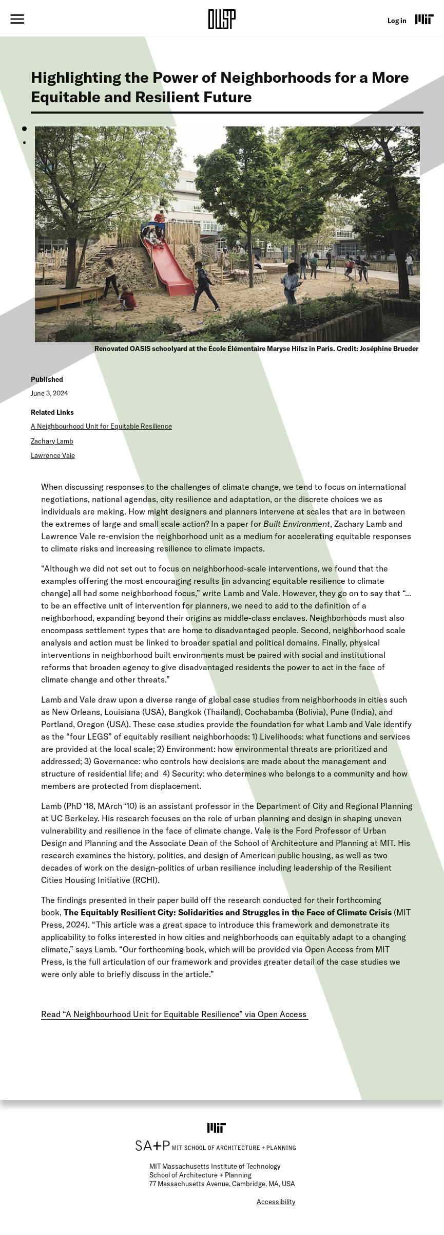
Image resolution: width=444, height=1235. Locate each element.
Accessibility (276, 1201)
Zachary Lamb (52, 441)
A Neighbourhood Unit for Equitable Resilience (101, 426)
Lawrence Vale (53, 455)
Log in (397, 20)
